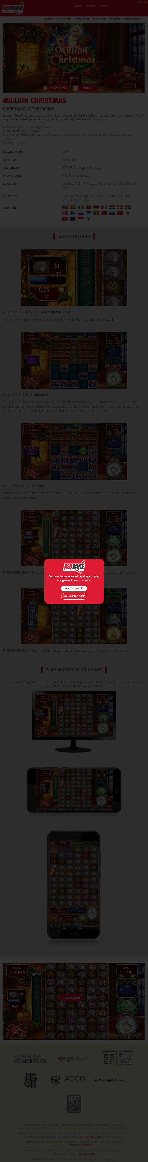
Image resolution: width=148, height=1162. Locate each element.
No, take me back (74, 596)
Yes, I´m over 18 (74, 588)
